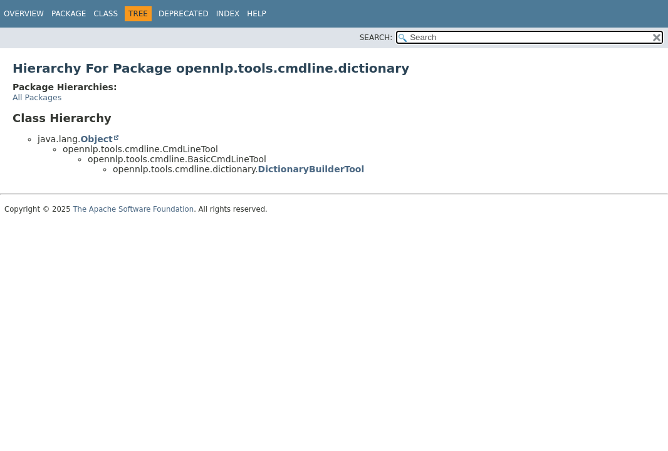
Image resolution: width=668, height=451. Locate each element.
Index (228, 13)
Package (68, 13)
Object (96, 139)
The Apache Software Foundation (133, 209)
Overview (24, 13)
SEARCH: (376, 37)
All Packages (37, 97)
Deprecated (184, 13)
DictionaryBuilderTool (311, 169)
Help (256, 13)
